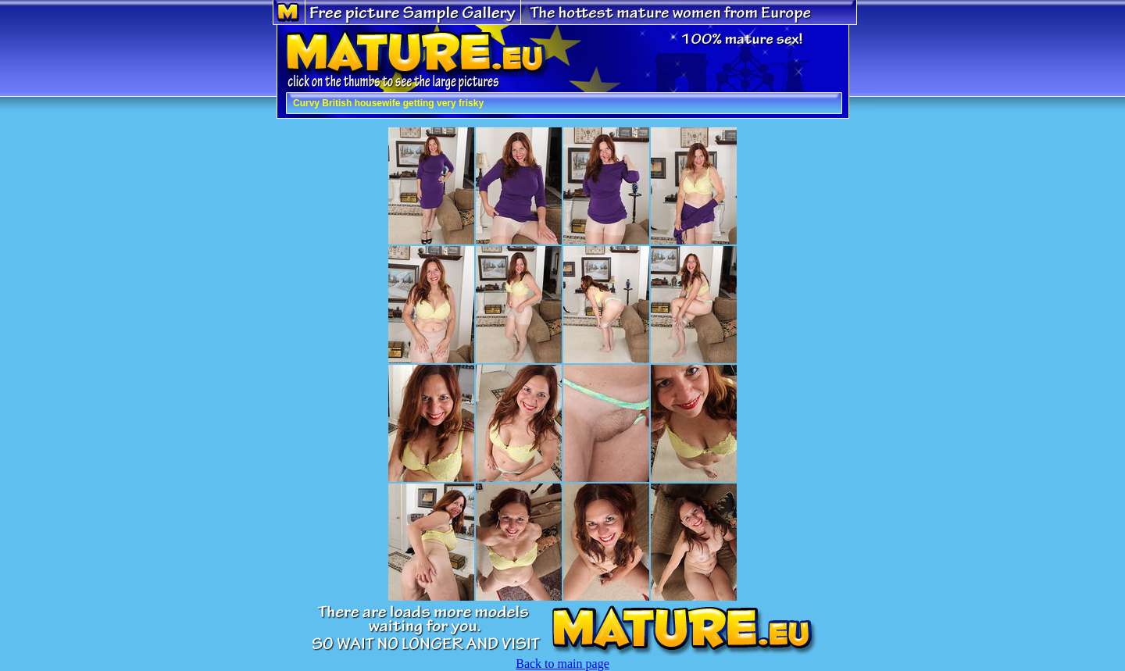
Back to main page (562, 663)
